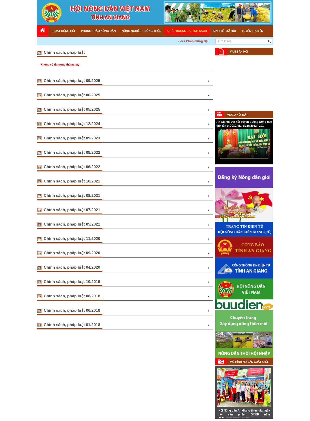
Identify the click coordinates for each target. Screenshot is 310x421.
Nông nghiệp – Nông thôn (141, 31)
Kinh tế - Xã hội (224, 31)
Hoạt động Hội (64, 31)
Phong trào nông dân (98, 31)
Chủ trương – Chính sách (187, 31)
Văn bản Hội (239, 51)
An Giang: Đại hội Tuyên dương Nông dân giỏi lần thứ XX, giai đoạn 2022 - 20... (244, 123)
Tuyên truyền (252, 31)
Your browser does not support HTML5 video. (244, 146)
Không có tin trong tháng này (60, 64)
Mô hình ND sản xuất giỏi (249, 362)
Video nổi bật (237, 114)
